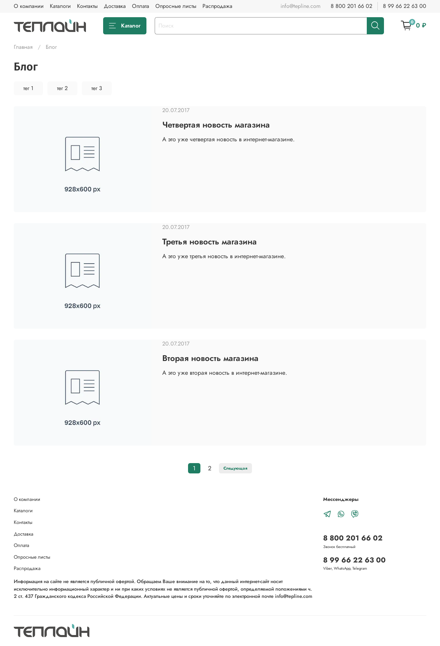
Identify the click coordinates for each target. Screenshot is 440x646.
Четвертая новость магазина (216, 125)
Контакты (87, 6)
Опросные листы (175, 6)
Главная (23, 47)
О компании (29, 6)
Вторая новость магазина (210, 358)
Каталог (125, 26)
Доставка (115, 6)
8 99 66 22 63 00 (404, 6)
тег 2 (62, 88)
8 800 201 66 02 (351, 6)
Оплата (140, 6)
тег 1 (28, 88)
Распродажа (217, 6)
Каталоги (60, 6)
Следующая (235, 468)
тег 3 (96, 88)
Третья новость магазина (209, 242)
